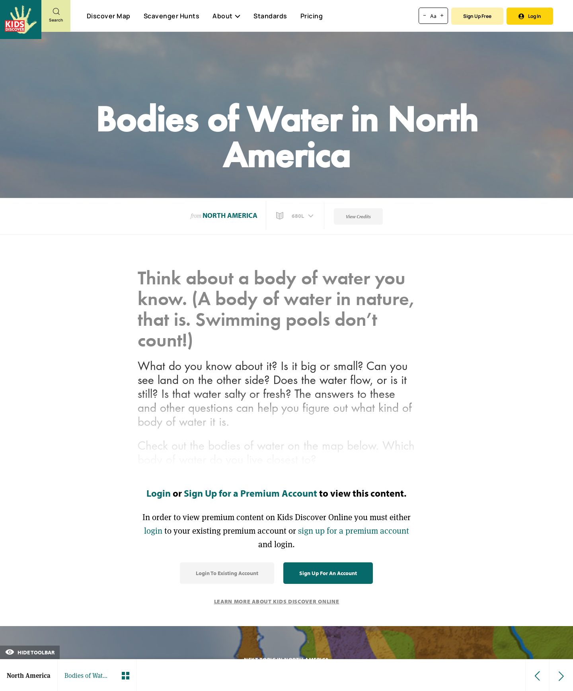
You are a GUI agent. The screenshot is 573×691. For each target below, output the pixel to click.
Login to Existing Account (227, 573)
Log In (529, 16)
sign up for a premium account (353, 530)
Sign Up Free (477, 16)
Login (158, 493)
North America (230, 215)
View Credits (358, 216)
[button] (296, 215)
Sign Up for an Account (328, 573)
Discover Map (108, 16)
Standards (270, 16)
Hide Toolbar (30, 652)
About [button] (226, 16)
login (153, 530)
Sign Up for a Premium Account (250, 493)
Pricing (311, 16)
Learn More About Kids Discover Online (276, 601)
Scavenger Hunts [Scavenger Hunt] (171, 16)
